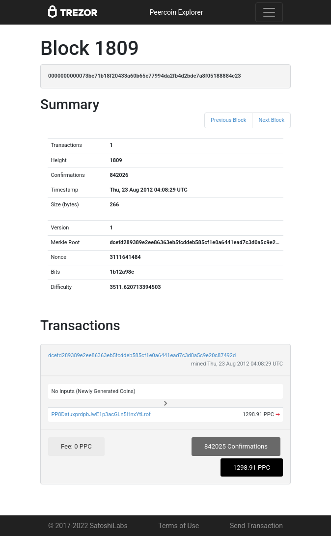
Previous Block (228, 120)
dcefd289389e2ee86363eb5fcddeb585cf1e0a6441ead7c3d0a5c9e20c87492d (142, 355)
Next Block (271, 120)
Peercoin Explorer (176, 12)
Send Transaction (256, 526)
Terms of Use (178, 526)
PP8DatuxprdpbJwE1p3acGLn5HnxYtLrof (100, 414)
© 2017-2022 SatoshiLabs (88, 526)
